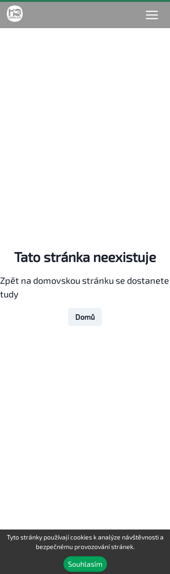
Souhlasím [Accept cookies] (85, 563)
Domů (85, 316)
